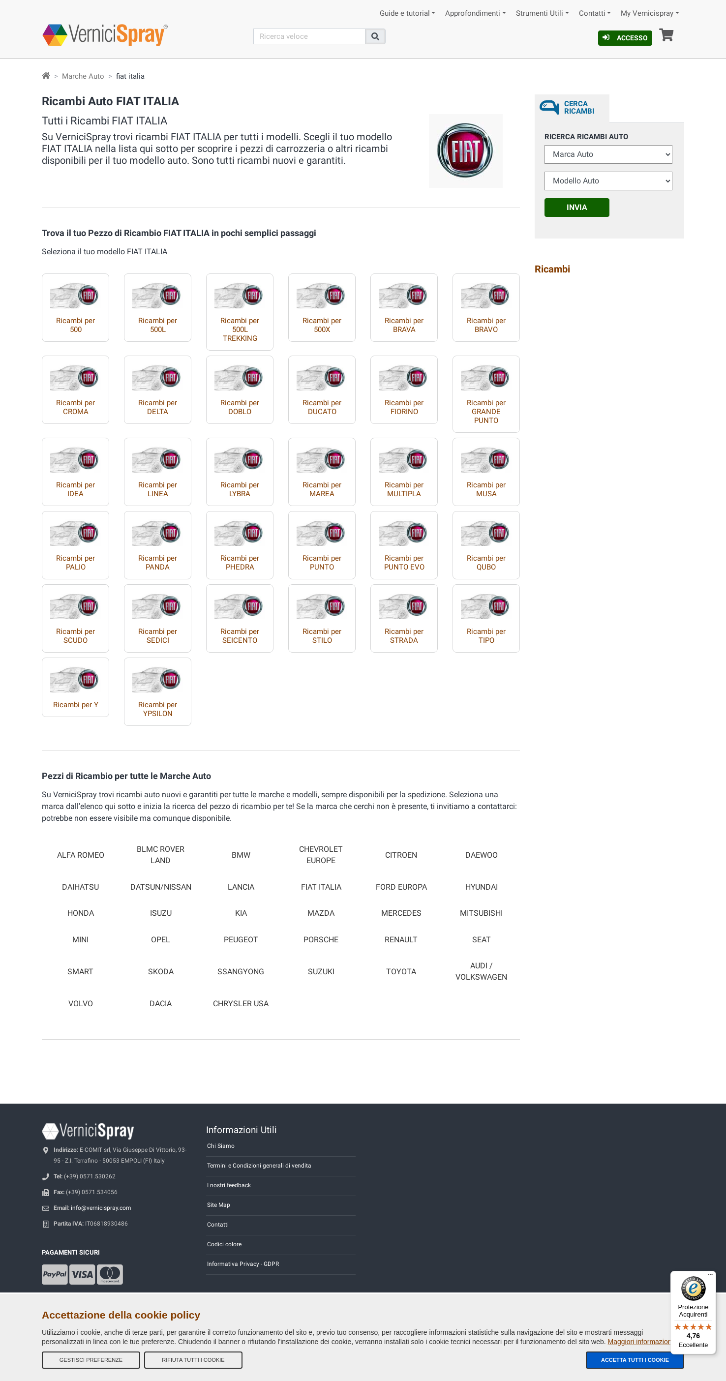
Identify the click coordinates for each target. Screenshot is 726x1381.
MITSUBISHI (481, 913)
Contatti (592, 13)
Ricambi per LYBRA (239, 489)
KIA (241, 913)
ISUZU (161, 913)
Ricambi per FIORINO (404, 407)
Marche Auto (83, 76)
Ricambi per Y (75, 704)
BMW (241, 855)
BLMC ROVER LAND (160, 855)
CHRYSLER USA (241, 1003)
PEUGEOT (241, 939)
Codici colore (224, 1244)
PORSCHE (320, 939)
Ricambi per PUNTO (321, 562)
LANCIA (241, 887)
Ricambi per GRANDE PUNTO (486, 411)
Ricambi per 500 (75, 325)
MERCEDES (401, 913)
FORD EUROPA (401, 887)
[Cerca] (309, 36)
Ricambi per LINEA (157, 489)
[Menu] (710, 1277)
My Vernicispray (647, 13)
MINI (80, 939)
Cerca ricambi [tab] (579, 107)
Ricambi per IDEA (75, 489)
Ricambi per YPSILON (157, 709)
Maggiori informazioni (640, 1342)
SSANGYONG (240, 971)
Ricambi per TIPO (486, 636)
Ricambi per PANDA (157, 562)
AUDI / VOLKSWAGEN (481, 971)
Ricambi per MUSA (486, 489)
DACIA (161, 1003)
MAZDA (320, 913)
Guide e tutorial (405, 13)
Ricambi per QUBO (486, 562)
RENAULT (401, 939)
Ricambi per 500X (321, 325)
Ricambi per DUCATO (321, 407)
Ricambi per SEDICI (157, 636)
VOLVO (80, 1003)
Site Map (218, 1204)
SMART (80, 971)
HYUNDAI (481, 887)
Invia (577, 207)
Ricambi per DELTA (157, 407)
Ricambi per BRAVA (404, 325)
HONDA (80, 913)
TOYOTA (401, 971)
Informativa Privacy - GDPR (243, 1264)
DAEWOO (481, 855)
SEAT (481, 939)
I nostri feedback (229, 1185)
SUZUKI (321, 971)
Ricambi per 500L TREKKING (239, 329)
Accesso (625, 38)
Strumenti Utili (539, 13)
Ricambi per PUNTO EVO (404, 562)
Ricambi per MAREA (321, 489)
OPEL (160, 939)
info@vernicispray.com (101, 1207)
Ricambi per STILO (321, 636)
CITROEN (401, 855)
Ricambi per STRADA (404, 636)
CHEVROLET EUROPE (321, 855)
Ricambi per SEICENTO (239, 636)
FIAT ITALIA (321, 887)
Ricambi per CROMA (75, 407)
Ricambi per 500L (157, 325)
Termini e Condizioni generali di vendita (259, 1165)
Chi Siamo (221, 1145)
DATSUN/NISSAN (160, 887)
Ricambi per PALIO (75, 562)
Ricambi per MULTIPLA (404, 489)
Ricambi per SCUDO (75, 636)
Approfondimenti (472, 13)
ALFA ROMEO (80, 855)
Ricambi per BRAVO (486, 325)
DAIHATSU (80, 887)
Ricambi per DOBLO (239, 407)
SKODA (161, 971)
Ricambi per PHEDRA (239, 562)
